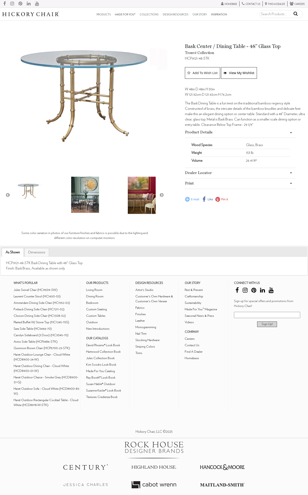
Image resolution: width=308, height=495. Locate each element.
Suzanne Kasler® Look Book (103, 390)
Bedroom (92, 302)
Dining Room (94, 296)
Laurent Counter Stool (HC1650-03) (37, 296)
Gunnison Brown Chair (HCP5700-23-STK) (42, 348)
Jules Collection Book (100, 358)
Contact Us (192, 345)
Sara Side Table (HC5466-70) (33, 328)
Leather (140, 320)
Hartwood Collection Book (103, 351)
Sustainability (193, 302)
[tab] (13, 252)
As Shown (13, 252)
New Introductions (98, 328)
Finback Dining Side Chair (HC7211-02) (39, 309)
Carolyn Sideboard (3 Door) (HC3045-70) (41, 335)
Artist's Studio (144, 290)
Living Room (94, 290)
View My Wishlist (238, 72)
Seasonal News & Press (199, 315)
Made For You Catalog (100, 371)
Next (161, 195)
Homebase (192, 358)
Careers (190, 338)
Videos (189, 322)
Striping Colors (145, 346)
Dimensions (36, 252)
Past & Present (194, 290)
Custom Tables (95, 315)
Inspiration (219, 14)
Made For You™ (125, 14)
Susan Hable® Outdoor (100, 384)
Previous (8, 195)
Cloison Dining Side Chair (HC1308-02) (40, 315)
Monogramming (145, 327)
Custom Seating (96, 309)
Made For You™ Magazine (201, 309)
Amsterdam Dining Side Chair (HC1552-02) (42, 302)
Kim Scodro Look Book (101, 364)
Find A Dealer (194, 351)
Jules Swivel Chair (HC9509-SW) (36, 290)
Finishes (140, 314)
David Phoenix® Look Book (103, 345)
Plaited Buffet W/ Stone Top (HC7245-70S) (41, 322)
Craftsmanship (194, 296)
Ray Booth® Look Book (100, 377)
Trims (138, 353)
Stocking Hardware (147, 340)
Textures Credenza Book (102, 397)
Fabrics (140, 307)
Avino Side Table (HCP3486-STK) (36, 341)
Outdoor (92, 322)
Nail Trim (141, 333)
